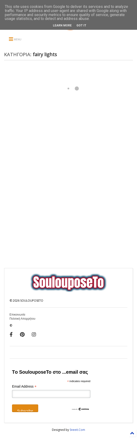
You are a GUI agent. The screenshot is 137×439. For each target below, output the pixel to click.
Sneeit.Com (77, 430)
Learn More (62, 25)
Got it (81, 25)
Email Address (24, 386)
